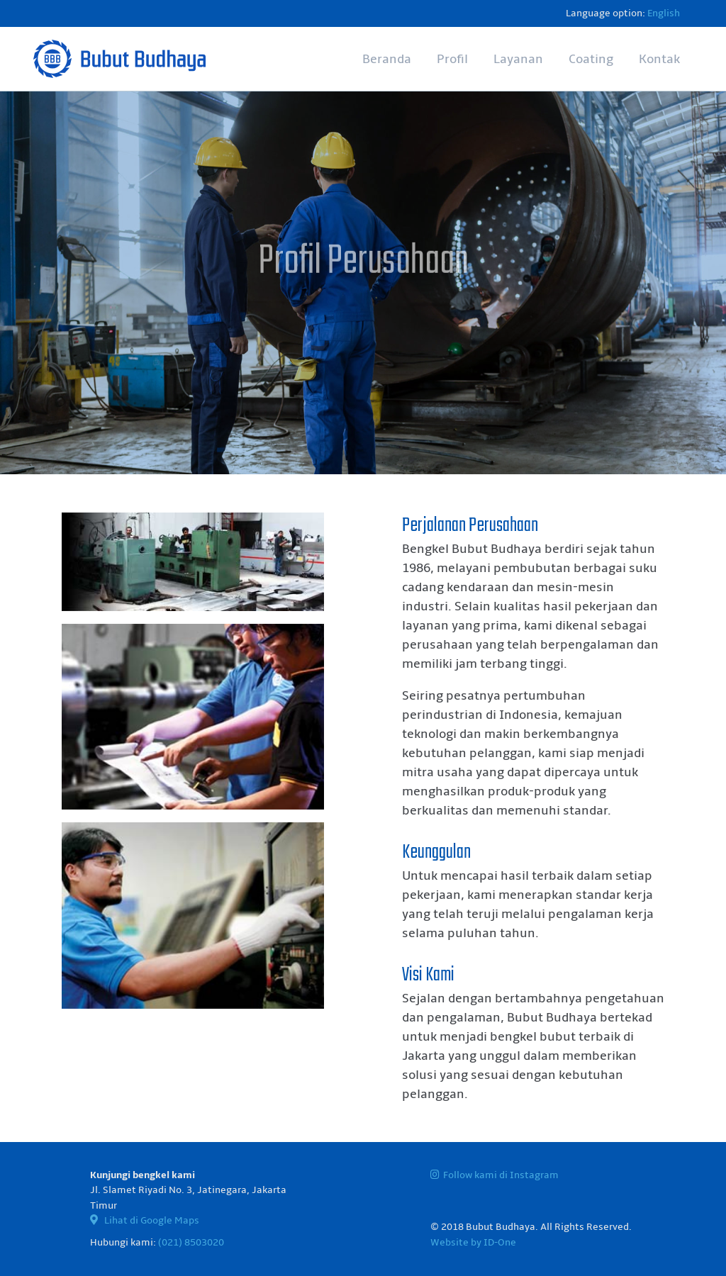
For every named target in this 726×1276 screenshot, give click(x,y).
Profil (452, 59)
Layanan (518, 59)
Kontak (659, 59)
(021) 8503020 (191, 1242)
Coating (591, 59)
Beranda (386, 59)
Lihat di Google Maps (144, 1220)
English (663, 13)
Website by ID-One (473, 1242)
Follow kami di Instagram (494, 1175)
